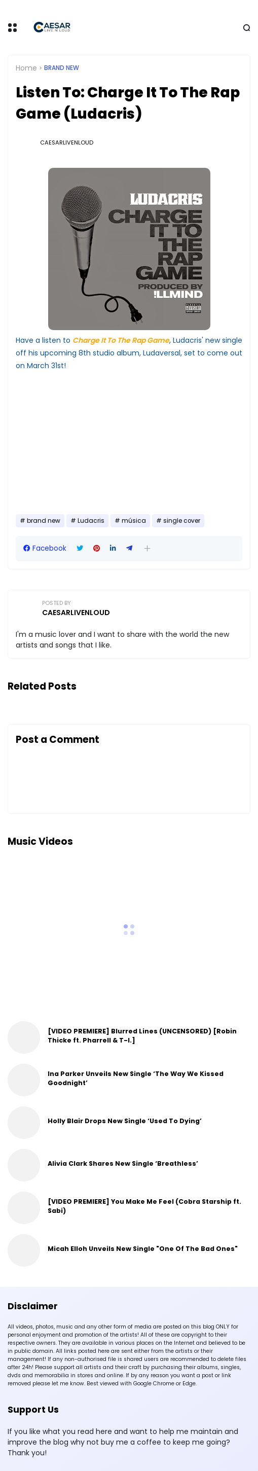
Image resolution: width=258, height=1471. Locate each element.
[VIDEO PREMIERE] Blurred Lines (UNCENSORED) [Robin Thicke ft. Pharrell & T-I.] (142, 1036)
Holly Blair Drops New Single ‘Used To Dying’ (125, 1121)
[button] (147, 548)
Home (26, 68)
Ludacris (91, 521)
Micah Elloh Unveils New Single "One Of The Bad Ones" (143, 1248)
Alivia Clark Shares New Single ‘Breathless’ (123, 1163)
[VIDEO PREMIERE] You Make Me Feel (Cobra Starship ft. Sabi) (144, 1206)
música (134, 521)
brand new (61, 68)
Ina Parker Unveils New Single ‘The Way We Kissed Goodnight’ (136, 1078)
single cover (181, 521)
